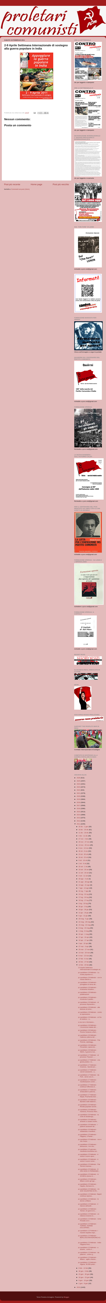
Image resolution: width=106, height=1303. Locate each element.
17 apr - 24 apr (84, 937)
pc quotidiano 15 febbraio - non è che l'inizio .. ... (89, 1140)
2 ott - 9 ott (83, 863)
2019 (79, 799)
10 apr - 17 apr (84, 940)
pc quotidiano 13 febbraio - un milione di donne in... (88, 1215)
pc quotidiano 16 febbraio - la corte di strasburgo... (88, 1115)
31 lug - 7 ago (84, 891)
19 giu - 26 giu (84, 909)
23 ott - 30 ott (83, 854)
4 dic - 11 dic (83, 836)
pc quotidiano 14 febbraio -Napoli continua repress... (90, 1195)
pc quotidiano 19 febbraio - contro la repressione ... (90, 1013)
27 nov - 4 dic (84, 839)
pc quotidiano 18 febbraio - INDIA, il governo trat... (87, 1051)
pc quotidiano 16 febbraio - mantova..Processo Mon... (88, 1110)
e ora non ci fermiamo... (86, 1022)
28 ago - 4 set (84, 879)
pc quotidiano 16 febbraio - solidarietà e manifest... (87, 1130)
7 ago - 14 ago (84, 888)
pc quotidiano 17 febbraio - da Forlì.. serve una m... (88, 1076)
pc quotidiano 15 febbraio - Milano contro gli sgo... (87, 1180)
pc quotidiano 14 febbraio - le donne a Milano (88, 1200)
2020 (79, 796)
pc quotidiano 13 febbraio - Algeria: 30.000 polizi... (87, 1263)
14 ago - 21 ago (84, 885)
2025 (79, 781)
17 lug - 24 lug (84, 897)
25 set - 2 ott (83, 866)
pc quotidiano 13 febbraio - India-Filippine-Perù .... (89, 1243)
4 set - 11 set (83, 876)
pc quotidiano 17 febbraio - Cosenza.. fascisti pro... (87, 1066)
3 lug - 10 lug (83, 903)
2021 (79, 793)
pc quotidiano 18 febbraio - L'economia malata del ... (88, 1026)
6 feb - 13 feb (83, 1268)
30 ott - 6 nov (83, 851)
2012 (79, 821)
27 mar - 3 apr (84, 946)
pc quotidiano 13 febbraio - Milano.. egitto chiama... (87, 1258)
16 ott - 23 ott (83, 857)
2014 (79, 815)
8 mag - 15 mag (84, 928)
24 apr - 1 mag (84, 934)
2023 (79, 787)
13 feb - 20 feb (84, 965)
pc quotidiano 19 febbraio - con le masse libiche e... (90, 978)
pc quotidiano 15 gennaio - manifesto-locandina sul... (88, 1150)
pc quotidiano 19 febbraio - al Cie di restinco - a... (90, 1018)
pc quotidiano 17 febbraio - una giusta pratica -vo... (89, 1061)
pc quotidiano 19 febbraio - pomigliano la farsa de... (87, 983)
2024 (79, 784)
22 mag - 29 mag (85, 922)
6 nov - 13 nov (84, 848)
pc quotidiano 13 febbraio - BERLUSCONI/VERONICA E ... (89, 1237)
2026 (79, 778)
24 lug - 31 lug (84, 894)
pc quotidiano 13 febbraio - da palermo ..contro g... (88, 1253)
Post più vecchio (61, 184)
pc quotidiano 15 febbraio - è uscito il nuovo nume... (88, 1160)
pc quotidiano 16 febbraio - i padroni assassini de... (88, 1125)
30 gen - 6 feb (84, 1271)
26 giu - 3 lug (83, 906)
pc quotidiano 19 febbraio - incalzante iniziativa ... (87, 988)
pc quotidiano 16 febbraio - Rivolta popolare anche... (88, 1105)
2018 (79, 802)
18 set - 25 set (84, 869)
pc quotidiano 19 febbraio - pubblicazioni (87, 993)
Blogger (66, 1297)
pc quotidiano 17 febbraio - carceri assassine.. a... (87, 1071)
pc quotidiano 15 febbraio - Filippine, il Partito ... (87, 1135)
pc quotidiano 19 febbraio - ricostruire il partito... (87, 998)
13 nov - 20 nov (84, 845)
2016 (79, 808)
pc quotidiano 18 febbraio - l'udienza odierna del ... (87, 1036)
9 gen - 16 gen (84, 1280)
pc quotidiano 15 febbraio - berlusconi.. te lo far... (87, 1145)
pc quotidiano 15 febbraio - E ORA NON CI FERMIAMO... (89, 1170)
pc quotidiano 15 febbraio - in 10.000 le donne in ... (88, 1175)
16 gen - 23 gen (84, 1277)
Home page (36, 184)
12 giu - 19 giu (84, 913)
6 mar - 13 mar (84, 956)
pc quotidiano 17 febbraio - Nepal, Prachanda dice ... (88, 1096)
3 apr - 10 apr (84, 943)
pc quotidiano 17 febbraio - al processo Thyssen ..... (88, 1056)
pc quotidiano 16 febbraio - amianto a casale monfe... (88, 1120)
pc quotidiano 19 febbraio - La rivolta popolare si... (88, 973)
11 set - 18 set (84, 873)
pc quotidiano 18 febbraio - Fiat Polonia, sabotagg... (89, 1041)
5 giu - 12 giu (83, 916)
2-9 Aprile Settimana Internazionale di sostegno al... (90, 968)
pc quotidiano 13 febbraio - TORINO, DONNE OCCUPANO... (87, 1225)
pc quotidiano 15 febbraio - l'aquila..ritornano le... (87, 1185)
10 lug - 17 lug (84, 900)
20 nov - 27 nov (84, 842)
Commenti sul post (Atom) (20, 189)
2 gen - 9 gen (83, 1283)
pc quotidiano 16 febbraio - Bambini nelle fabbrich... (87, 1100)
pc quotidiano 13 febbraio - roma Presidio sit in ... (89, 1220)
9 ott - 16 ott (83, 860)
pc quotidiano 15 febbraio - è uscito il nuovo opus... (88, 1155)
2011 (79, 824)
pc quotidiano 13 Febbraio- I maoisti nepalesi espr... (88, 1231)
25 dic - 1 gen (84, 826)
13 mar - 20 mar (84, 953)
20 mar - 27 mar (84, 949)
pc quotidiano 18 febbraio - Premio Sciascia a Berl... (87, 1031)
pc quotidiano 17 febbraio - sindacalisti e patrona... (87, 1091)
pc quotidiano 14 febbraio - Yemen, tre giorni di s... (87, 1210)
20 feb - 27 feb (84, 962)
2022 (79, 790)
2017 (79, 805)
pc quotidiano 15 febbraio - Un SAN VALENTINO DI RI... (89, 1190)
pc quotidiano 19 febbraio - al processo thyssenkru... (88, 1003)
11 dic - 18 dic (84, 833)
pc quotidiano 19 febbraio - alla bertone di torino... (89, 1008)
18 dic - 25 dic (84, 830)
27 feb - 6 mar (84, 959)
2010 (79, 1287)
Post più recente (12, 184)
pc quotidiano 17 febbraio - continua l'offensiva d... (87, 1086)
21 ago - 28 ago (84, 882)
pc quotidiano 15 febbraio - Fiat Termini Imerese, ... (89, 1165)
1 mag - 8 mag (84, 931)
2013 (79, 818)
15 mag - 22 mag (85, 925)
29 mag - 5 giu (84, 919)
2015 (79, 812)
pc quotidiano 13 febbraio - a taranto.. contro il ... (88, 1248)
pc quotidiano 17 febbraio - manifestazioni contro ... (87, 1081)
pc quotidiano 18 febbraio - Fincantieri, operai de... (87, 1046)
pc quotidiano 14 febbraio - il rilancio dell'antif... (88, 1205)
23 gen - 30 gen (84, 1274)
